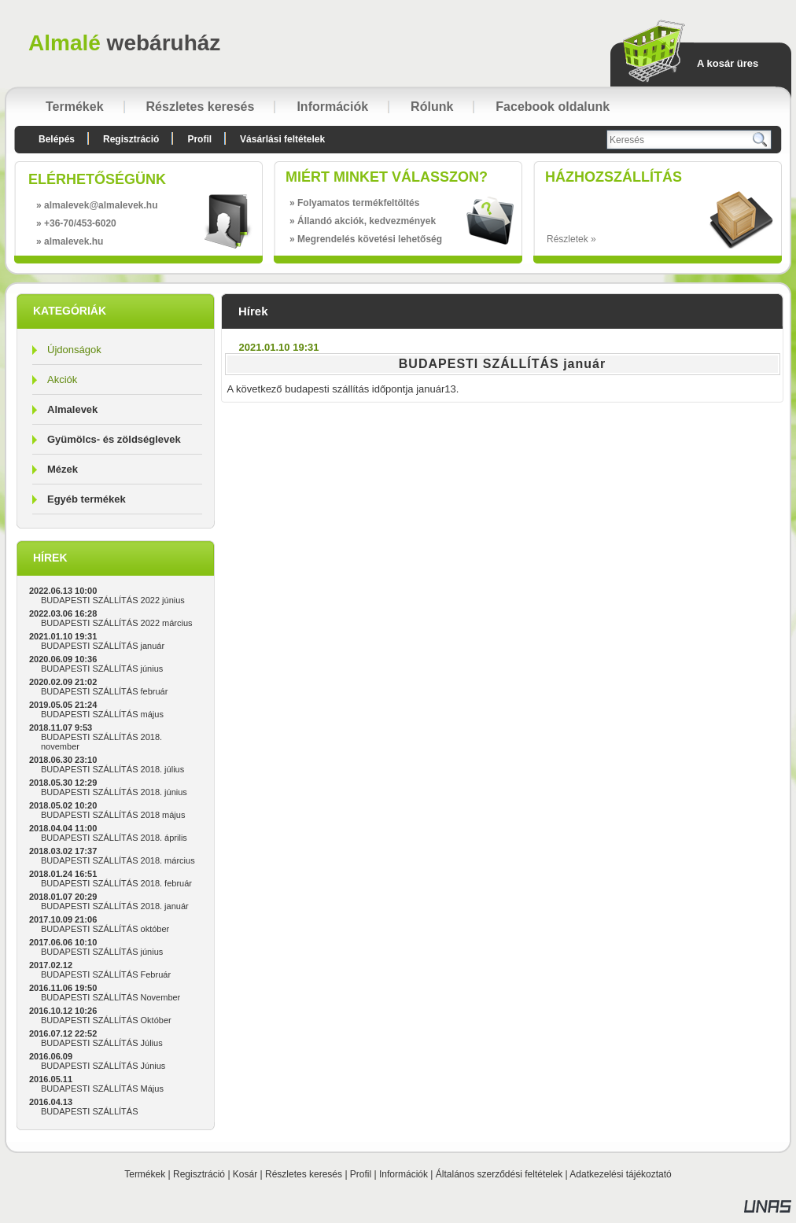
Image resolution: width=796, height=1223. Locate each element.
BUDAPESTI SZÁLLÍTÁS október (105, 929)
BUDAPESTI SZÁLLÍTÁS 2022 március (117, 623)
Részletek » (571, 239)
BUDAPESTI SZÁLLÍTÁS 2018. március (118, 860)
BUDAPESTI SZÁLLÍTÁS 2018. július (112, 769)
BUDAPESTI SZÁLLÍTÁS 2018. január (115, 906)
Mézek (62, 469)
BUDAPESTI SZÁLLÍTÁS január (102, 645)
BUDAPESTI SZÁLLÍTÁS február (104, 691)
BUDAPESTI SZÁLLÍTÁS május (102, 714)
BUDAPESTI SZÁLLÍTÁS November (110, 997)
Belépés (57, 139)
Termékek (144, 1174)
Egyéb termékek (86, 499)
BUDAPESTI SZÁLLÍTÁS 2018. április (114, 837)
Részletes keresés (303, 1174)
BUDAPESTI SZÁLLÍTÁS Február (106, 974)
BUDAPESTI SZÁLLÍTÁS (89, 1111)
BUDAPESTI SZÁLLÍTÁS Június (103, 1065)
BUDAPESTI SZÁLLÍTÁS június (102, 668)
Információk (403, 1174)
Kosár (245, 1174)
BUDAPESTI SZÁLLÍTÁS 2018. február (116, 883)
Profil (360, 1174)
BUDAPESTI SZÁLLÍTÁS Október (106, 1020)
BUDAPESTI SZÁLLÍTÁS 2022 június (113, 600)
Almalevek (72, 409)
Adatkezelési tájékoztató (620, 1174)
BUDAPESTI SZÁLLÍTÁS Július (102, 1043)
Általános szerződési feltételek (499, 1174)
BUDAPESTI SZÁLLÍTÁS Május (102, 1088)
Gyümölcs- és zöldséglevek (114, 439)
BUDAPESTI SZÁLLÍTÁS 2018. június (114, 792)
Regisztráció (199, 1174)
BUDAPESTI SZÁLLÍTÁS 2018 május (113, 815)
